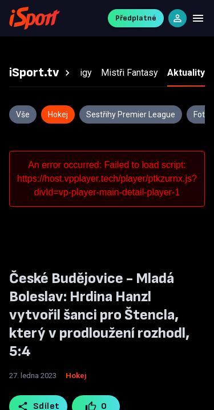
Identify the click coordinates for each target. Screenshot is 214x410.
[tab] (41, 73)
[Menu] (198, 18)
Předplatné (135, 18)
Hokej (76, 375)
